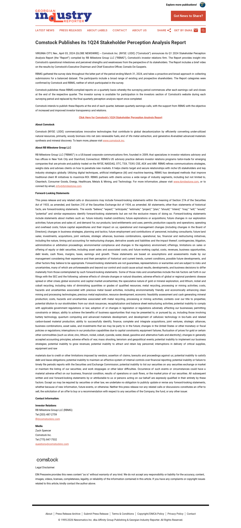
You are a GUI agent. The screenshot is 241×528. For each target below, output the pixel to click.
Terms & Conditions (123, 513)
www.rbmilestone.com (186, 181)
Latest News (44, 30)
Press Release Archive (68, 513)
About (48, 513)
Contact (120, 30)
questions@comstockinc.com (52, 444)
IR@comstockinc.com (47, 419)
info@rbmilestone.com (69, 186)
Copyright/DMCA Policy (150, 513)
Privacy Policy (175, 513)
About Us (139, 30)
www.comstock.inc (113, 140)
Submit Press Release (96, 513)
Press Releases (70, 30)
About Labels (97, 30)
